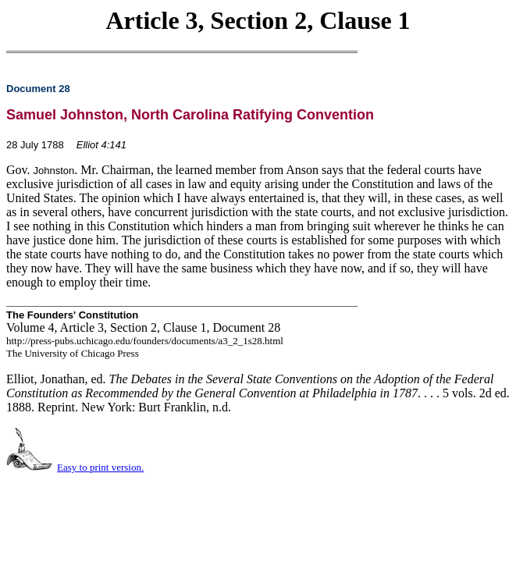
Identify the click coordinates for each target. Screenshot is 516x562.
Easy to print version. (100, 467)
